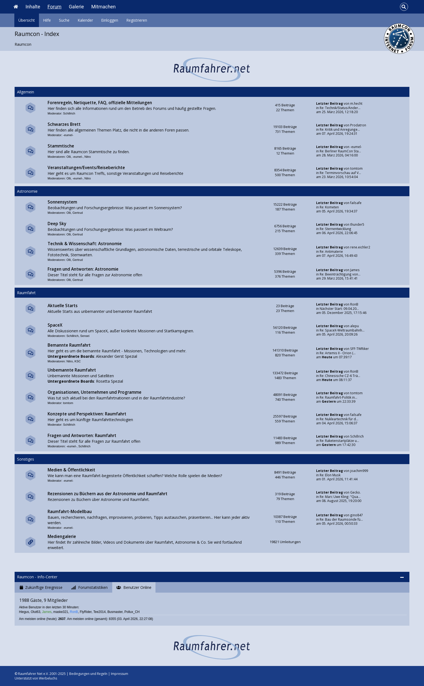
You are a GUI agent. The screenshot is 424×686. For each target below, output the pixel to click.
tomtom (356, 168)
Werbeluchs (48, 678)
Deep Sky (57, 224)
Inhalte (32, 6)
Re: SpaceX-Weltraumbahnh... (342, 330)
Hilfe (47, 20)
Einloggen (109, 20)
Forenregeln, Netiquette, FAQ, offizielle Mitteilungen (100, 103)
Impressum (119, 673)
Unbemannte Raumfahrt (72, 370)
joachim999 (359, 470)
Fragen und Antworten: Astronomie (83, 269)
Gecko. (355, 492)
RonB (354, 304)
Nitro (87, 156)
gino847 (356, 515)
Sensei (85, 335)
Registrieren (136, 20)
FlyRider (86, 612)
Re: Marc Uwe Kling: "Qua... (340, 496)
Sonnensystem (62, 202)
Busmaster (114, 612)
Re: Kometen (329, 207)
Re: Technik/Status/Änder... (340, 108)
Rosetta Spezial (109, 381)
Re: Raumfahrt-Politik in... (338, 397)
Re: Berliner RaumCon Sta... (340, 151)
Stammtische (61, 146)
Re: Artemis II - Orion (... (338, 353)
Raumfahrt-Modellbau (70, 511)
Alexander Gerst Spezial (116, 356)
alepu (354, 326)
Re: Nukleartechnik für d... (339, 419)
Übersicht (26, 20)
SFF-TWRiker (359, 348)
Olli (69, 156)
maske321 (60, 612)
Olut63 (35, 612)
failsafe (356, 203)
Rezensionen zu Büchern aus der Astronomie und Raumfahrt (107, 494)
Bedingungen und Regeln (88, 673)
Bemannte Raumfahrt (69, 345)
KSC (77, 361)
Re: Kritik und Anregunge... (340, 129)
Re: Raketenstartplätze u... (339, 440)
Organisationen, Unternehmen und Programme (94, 392)
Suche (64, 20)
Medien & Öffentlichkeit (71, 470)
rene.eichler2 (360, 247)
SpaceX (55, 325)
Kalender (85, 20)
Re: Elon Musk (330, 475)
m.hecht (356, 103)
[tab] (41, 587)
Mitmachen (103, 6)
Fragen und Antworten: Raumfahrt (82, 435)
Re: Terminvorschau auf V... (340, 172)
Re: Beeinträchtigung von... (340, 274)
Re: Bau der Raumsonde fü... (341, 519)
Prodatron (358, 125)
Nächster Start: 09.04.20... (339, 308)
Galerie (76, 6)
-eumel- (68, 135)
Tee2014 (99, 612)
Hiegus (24, 612)
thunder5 (357, 224)
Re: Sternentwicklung (335, 229)
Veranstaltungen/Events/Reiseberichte (86, 167)
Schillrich (69, 113)
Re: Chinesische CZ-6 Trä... (340, 375)
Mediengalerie (62, 536)
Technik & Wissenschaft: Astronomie (85, 244)
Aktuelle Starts (63, 305)
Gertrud (77, 212)
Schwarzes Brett (64, 124)
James (355, 270)
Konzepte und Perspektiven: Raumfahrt (87, 414)
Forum (55, 6)
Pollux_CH (132, 612)
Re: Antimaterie (331, 251)
